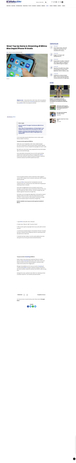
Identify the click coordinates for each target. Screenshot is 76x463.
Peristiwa (9, 5)
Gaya (47, 5)
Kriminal (55, 5)
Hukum (51, 5)
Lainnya (59, 5)
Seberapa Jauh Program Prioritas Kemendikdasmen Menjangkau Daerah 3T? (63, 107)
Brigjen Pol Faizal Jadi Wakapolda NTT (59, 55)
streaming (32, 101)
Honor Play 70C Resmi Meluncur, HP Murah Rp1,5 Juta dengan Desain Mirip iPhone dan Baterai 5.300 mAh (31, 129)
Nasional (13, 5)
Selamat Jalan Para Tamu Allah (62, 119)
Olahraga (39, 5)
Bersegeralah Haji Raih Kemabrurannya (62, 113)
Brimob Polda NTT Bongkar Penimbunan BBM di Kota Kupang (31, 126)
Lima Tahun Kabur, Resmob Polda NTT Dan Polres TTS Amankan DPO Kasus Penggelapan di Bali (60, 50)
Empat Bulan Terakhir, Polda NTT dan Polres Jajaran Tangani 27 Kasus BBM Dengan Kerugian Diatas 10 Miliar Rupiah (61, 63)
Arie (7, 52)
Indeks (63, 5)
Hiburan (43, 5)
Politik (29, 5)
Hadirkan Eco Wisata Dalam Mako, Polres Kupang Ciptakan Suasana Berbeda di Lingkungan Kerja (61, 77)
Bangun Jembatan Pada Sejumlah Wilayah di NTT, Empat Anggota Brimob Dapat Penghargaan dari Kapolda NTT (30, 132)
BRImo (21, 103)
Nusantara (25, 5)
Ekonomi (34, 5)
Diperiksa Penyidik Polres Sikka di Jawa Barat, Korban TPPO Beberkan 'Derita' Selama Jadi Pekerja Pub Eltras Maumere (61, 70)
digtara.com (20, 100)
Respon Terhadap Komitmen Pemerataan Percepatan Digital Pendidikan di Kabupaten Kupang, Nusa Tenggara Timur (58, 100)
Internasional (19, 5)
